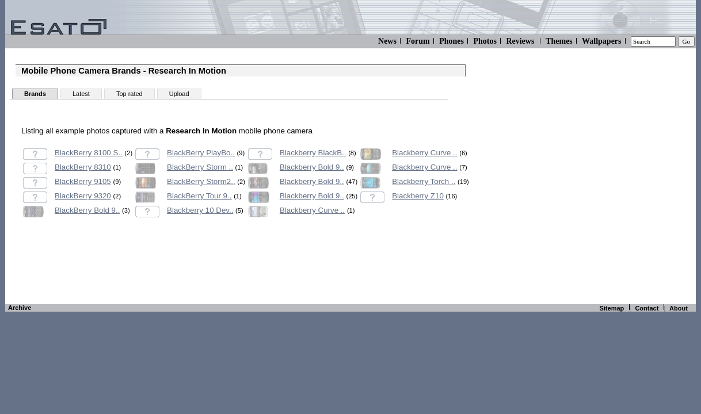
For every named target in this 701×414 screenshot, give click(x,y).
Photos (484, 41)
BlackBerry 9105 (83, 181)
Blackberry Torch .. (423, 181)
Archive (19, 307)
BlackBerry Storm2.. (201, 181)
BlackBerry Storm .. (200, 167)
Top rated (129, 93)
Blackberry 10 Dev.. (200, 210)
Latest (81, 93)
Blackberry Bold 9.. (312, 167)
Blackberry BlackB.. (313, 152)
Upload (179, 93)
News (387, 41)
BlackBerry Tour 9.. (199, 195)
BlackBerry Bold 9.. (87, 210)
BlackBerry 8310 (83, 167)
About (678, 308)
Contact (646, 308)
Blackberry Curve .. (312, 210)
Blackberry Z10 (418, 195)
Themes (559, 41)
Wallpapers (601, 41)
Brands (35, 93)
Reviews (520, 41)
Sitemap (611, 308)
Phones (451, 41)
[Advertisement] (240, 274)
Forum (417, 41)
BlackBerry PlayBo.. (201, 152)
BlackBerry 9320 (83, 195)
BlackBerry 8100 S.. (89, 152)
